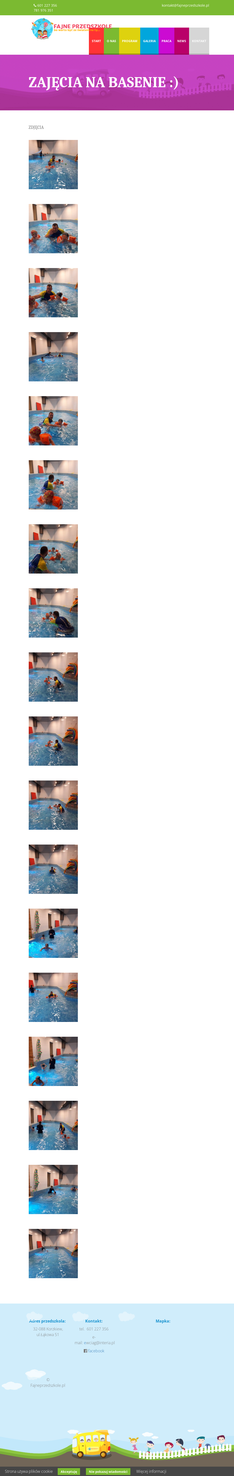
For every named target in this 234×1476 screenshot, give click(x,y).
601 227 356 (47, 5)
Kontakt (199, 41)
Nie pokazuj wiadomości (108, 1471)
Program (129, 41)
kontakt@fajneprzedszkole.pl (185, 5)
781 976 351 (43, 10)
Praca (166, 41)
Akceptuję (69, 1471)
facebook (96, 1351)
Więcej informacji (151, 1471)
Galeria (149, 41)
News (181, 41)
